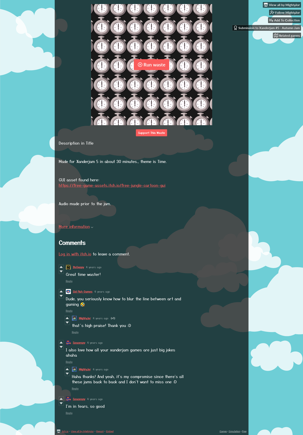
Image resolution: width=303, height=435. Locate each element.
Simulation (234, 431)
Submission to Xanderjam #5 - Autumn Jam (266, 28)
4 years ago (94, 267)
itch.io (65, 431)
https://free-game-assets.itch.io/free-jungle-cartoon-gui (112, 185)
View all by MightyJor (82, 431)
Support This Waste (151, 133)
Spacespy (79, 343)
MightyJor (85, 318)
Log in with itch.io (75, 253)
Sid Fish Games (82, 291)
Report (100, 431)
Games (223, 431)
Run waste (151, 64)
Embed (110, 431)
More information (76, 226)
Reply (69, 281)
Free (244, 431)
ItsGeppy (78, 267)
